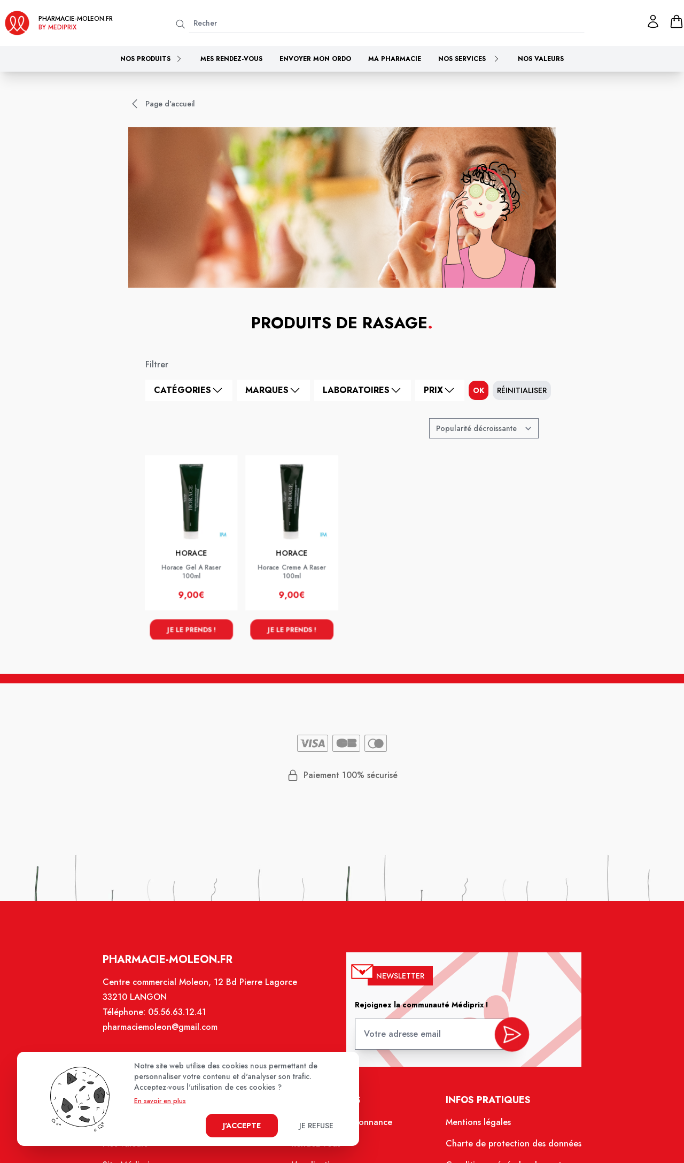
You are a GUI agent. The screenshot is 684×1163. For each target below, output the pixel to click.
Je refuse (316, 1125)
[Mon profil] (653, 21)
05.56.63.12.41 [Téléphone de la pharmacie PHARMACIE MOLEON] (181, 1019)
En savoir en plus (160, 1101)
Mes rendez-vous (231, 59)
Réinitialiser (522, 390)
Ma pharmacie (394, 59)
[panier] (676, 21)
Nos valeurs (541, 59)
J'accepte (242, 1125)
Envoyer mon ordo (315, 59)
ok (478, 390)
